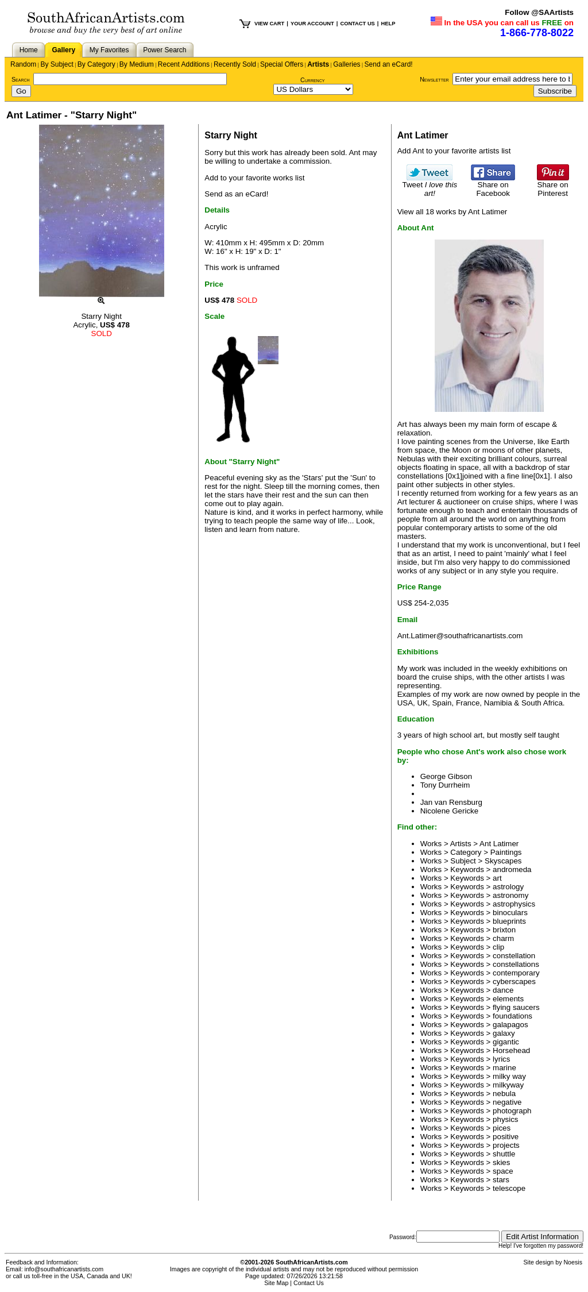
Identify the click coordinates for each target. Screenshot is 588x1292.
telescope (509, 1188)
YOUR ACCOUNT (312, 23)
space (503, 1171)
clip (498, 947)
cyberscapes (514, 981)
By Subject (56, 64)
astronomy (510, 895)
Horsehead (511, 1050)
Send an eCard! (389, 64)
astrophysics (514, 904)
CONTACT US (357, 23)
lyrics (501, 1059)
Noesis (572, 1262)
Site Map (276, 1282)
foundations (512, 1016)
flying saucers (516, 1007)
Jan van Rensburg (451, 802)
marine (504, 1067)
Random (23, 64)
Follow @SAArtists (539, 12)
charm (503, 938)
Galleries (346, 64)
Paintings (506, 852)
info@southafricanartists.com (64, 1269)
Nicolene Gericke (449, 811)
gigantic (506, 1042)
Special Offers (281, 64)
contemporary (516, 973)
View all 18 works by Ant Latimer (452, 211)
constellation (514, 955)
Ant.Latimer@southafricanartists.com (460, 635)
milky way (509, 1076)
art (497, 878)
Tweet (430, 185)
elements (508, 998)
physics (505, 1119)
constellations (516, 964)
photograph (512, 1110)
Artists (318, 64)
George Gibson (446, 776)
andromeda (512, 869)
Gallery (63, 50)
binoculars (510, 912)
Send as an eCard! (236, 194)
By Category (96, 64)
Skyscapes (503, 861)
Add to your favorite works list (254, 177)
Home (29, 50)
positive (506, 1136)
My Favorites (109, 50)
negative (507, 1102)
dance (503, 990)
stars (501, 1179)
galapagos (510, 1024)
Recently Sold (235, 64)
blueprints (509, 921)
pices (501, 1128)
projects (506, 1145)
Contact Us (308, 1282)
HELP (388, 23)
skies (501, 1162)
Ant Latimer (499, 843)
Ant (354, 152)
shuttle (504, 1154)
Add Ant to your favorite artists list (454, 150)
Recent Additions (184, 64)
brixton (504, 929)
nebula (504, 1093)
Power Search (164, 50)
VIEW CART (269, 23)
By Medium (136, 64)
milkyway (508, 1085)
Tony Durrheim (445, 785)
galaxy (504, 1033)
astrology (508, 886)
